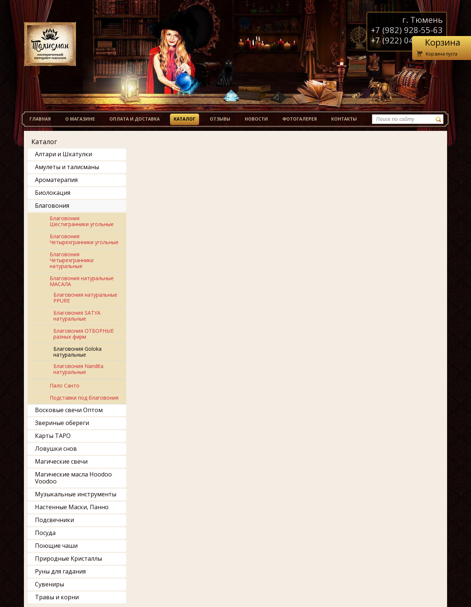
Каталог (184, 119)
